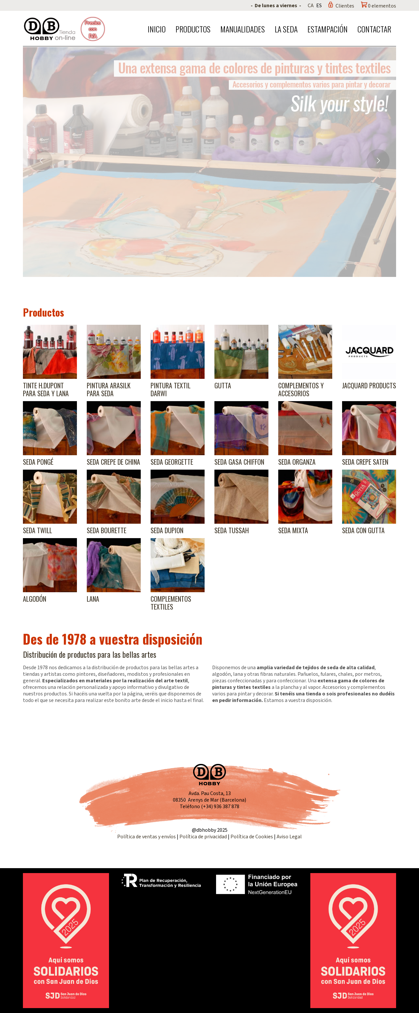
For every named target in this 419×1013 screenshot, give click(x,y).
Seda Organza (297, 462)
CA (311, 5)
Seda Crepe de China (113, 462)
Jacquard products (369, 385)
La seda (286, 29)
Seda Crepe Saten (365, 462)
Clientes (345, 6)
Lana (93, 599)
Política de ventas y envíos (147, 836)
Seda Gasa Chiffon (239, 462)
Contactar (374, 29)
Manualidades (242, 29)
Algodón (34, 599)
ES (319, 5)
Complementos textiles (171, 603)
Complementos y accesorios (301, 389)
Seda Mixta (293, 530)
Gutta (222, 385)
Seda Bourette (106, 530)
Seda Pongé (38, 462)
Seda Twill (37, 530)
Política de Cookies (251, 836)
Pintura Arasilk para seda (109, 389)
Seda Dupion (167, 530)
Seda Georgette (172, 462)
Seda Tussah (231, 530)
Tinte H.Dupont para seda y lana (46, 389)
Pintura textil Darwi (171, 389)
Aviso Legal (289, 836)
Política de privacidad (203, 836)
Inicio (157, 29)
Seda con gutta (363, 530)
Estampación (327, 29)
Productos (192, 29)
